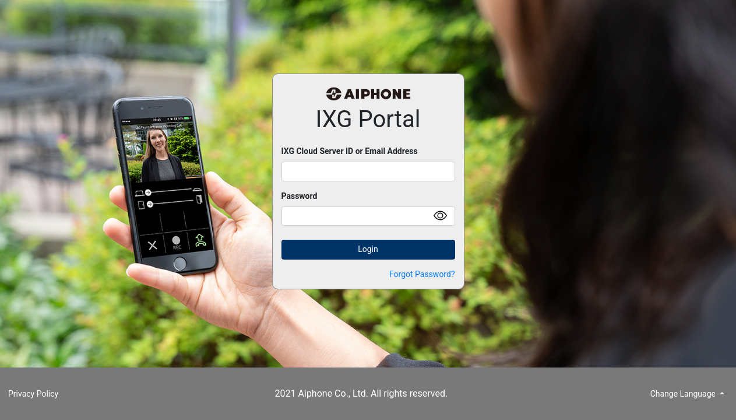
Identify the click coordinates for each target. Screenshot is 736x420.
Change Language (684, 393)
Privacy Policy (33, 393)
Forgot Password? (422, 274)
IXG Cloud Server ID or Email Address (349, 151)
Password (299, 196)
